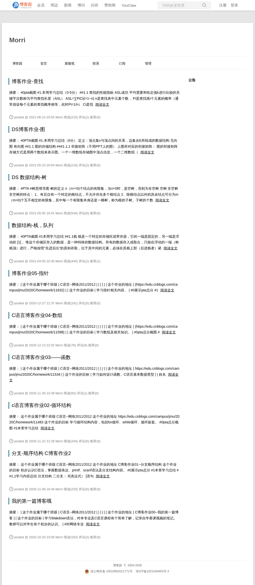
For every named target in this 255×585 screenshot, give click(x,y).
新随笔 (69, 63)
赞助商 (110, 5)
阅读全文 (102, 104)
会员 (41, 5)
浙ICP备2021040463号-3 (152, 571)
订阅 (122, 63)
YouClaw (129, 5)
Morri (17, 40)
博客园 (17, 63)
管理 (148, 63)
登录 (234, 5)
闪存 (94, 5)
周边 (54, 5)
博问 (81, 5)
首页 (43, 63)
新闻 (67, 5)
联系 (96, 63)
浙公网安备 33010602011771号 (108, 571)
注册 (223, 5)
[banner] (20, 5)
